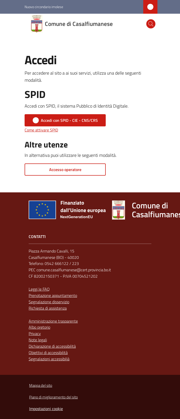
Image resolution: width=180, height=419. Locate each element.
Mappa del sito (40, 385)
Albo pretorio (39, 327)
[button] (150, 23)
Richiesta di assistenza (48, 308)
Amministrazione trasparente (53, 321)
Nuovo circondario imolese (44, 6)
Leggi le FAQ (39, 289)
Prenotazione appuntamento (53, 295)
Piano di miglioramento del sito (53, 397)
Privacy (35, 333)
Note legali (38, 340)
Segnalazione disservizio (49, 302)
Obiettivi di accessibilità (48, 352)
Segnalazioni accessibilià (49, 359)
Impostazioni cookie (46, 409)
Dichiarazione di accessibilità (52, 346)
